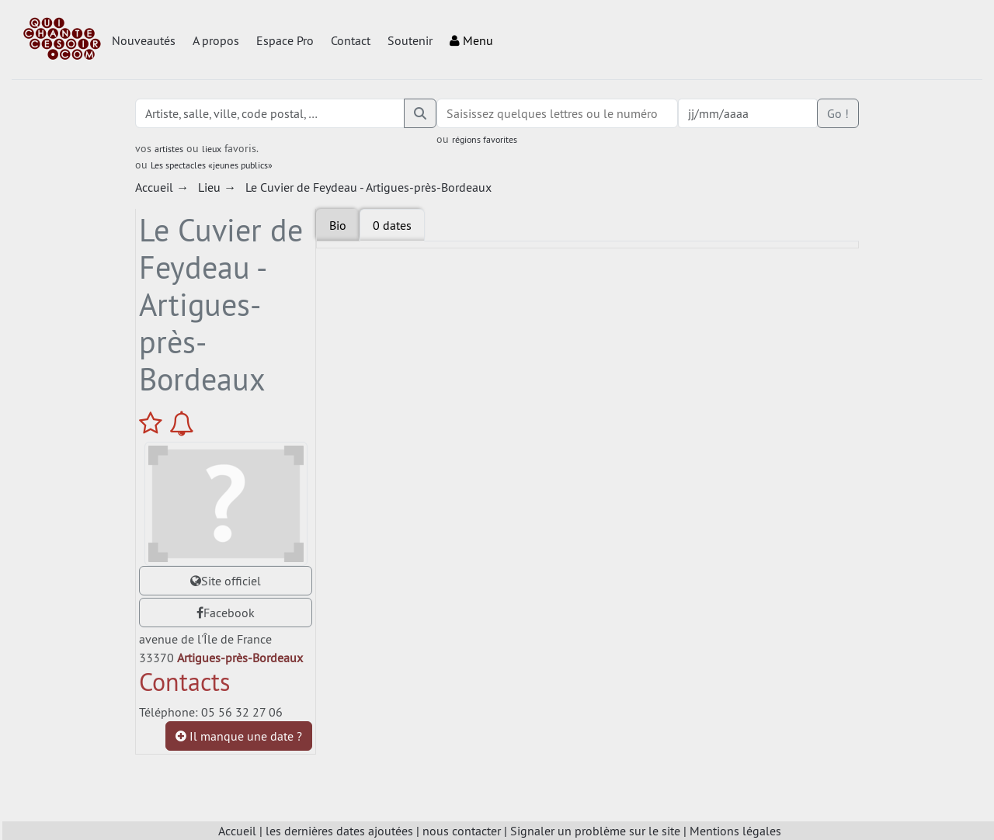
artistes (169, 148)
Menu (471, 40)
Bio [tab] (337, 225)
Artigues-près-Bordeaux (240, 657)
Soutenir (410, 40)
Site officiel (225, 580)
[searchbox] (557, 113)
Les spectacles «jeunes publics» (212, 165)
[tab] (392, 225)
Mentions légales (735, 830)
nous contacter (461, 830)
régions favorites (484, 139)
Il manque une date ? (239, 736)
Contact (350, 40)
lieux (211, 148)
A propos (216, 40)
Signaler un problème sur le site (595, 830)
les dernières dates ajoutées (339, 830)
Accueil (237, 830)
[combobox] (556, 113)
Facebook (225, 612)
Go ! (838, 113)
